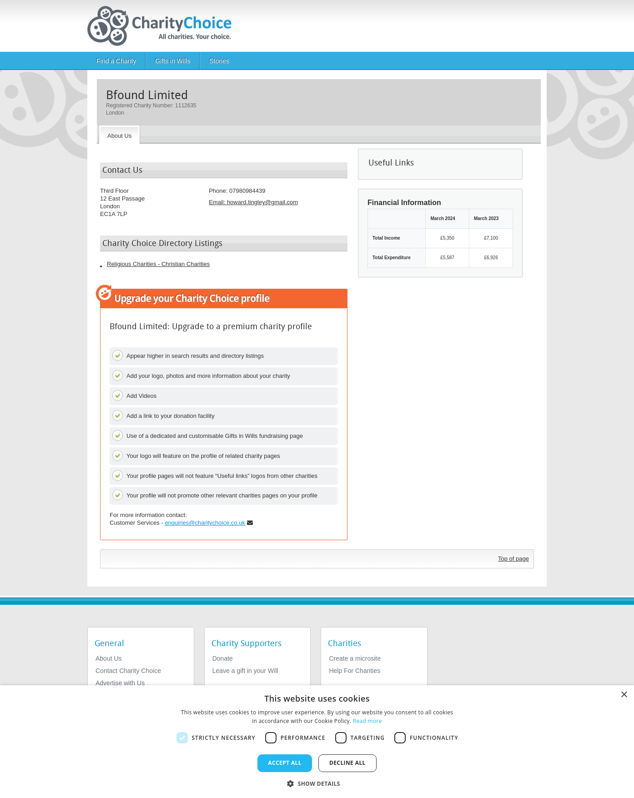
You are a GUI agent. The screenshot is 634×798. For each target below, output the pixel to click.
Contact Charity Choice (128, 670)
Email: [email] (253, 202)
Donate (222, 658)
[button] (317, 783)
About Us (109, 658)
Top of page (513, 558)
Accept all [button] (285, 763)
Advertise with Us (120, 683)
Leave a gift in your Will (245, 670)
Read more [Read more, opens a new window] (367, 721)
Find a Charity (116, 61)
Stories (219, 61)
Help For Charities (354, 670)
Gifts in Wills (172, 61)
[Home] (163, 26)
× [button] (623, 695)
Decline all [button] (347, 763)
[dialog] (317, 741)
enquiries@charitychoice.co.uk (205, 522)
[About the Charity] (119, 134)
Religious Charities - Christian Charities (158, 264)
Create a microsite (355, 658)
